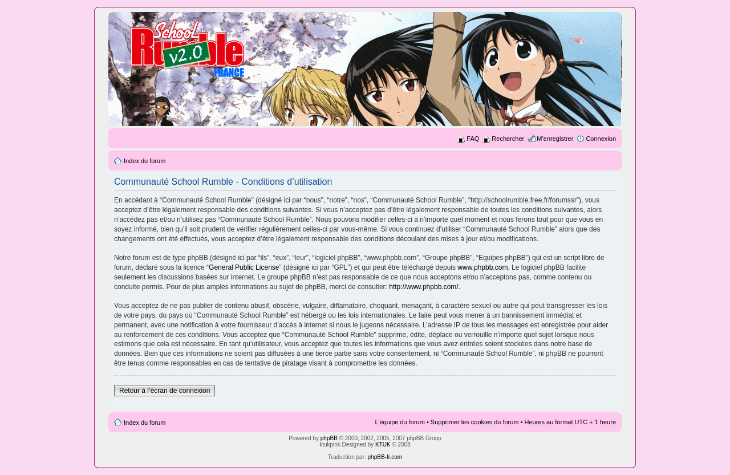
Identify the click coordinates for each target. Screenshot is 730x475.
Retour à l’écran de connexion (164, 391)
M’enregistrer (555, 138)
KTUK (383, 444)
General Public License (244, 267)
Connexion (601, 138)
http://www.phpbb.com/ (423, 287)
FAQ (473, 138)
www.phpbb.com (482, 267)
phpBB (329, 438)
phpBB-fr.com (385, 457)
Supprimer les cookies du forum (475, 422)
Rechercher (508, 138)
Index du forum (144, 160)
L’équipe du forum (399, 422)
